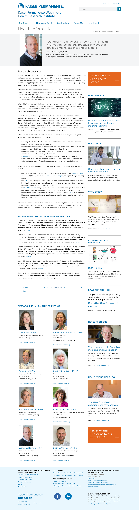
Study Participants (24, 482)
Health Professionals (25, 477)
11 (64, 287)
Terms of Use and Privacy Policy (33, 503)
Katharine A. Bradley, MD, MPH (68, 333)
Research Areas (114, 31)
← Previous (27, 287)
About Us (78, 23)
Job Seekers (22, 487)
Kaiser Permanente (59, 481)
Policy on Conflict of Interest (98, 482)
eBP (71, 193)
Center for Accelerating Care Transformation (68, 473)
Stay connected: (99, 431)
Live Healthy (94, 23)
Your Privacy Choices (24, 504)
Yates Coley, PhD (27, 371)
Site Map (20, 503)
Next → (25, 291)
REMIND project (30, 188)
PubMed (27, 230)
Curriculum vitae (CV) (27, 342)
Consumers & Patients (25, 479)
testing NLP (25, 156)
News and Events (44, 23)
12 (68, 287)
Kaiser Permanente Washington (64, 483)
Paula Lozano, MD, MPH (64, 410)
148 (80, 287)
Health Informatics (100, 76)
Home (95, 31)
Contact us (92, 478)
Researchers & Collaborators (28, 475)
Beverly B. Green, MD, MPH (66, 371)
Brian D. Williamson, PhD (65, 448)
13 (72, 287)
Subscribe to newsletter (112, 4)
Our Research (25, 23)
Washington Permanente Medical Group (67, 486)
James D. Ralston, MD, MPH (32, 448)
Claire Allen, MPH (27, 333)
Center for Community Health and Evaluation (69, 475)
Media (20, 484)
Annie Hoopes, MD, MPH (31, 410)
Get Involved (63, 23)
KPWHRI (24, 501)
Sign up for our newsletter (97, 480)
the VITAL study (104, 229)
